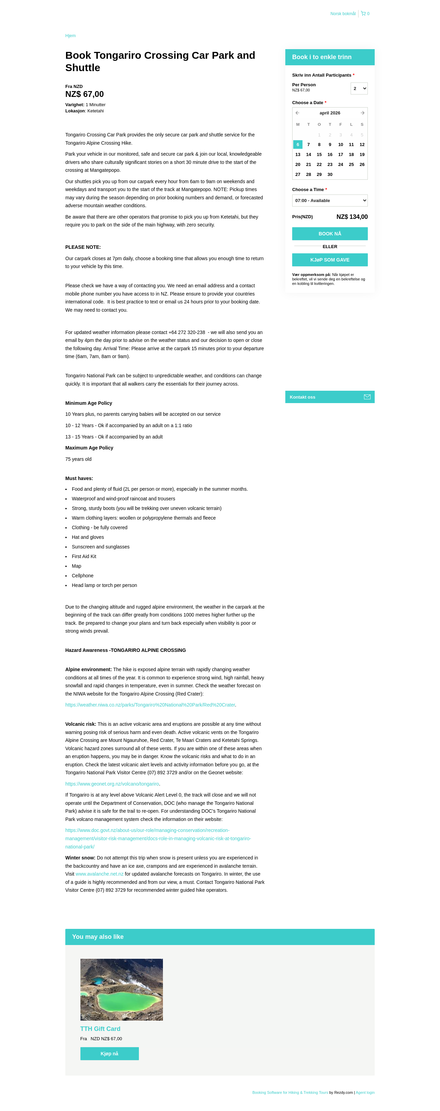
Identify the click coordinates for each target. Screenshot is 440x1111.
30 (330, 174)
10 (340, 144)
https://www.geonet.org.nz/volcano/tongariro (112, 784)
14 (308, 154)
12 (362, 144)
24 (340, 164)
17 (340, 154)
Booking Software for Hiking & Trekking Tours (290, 1092)
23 (330, 164)
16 (330, 154)
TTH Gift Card (100, 1028)
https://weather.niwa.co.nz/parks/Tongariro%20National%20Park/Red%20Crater (150, 705)
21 (308, 164)
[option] (121, 1009)
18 (351, 154)
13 (297, 154)
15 (319, 154)
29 (319, 174)
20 (297, 164)
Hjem (70, 35)
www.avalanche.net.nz (99, 874)
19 (362, 154)
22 (319, 164)
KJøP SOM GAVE (330, 260)
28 (308, 174)
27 (297, 174)
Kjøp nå (109, 1053)
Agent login (365, 1092)
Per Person (312, 87)
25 (351, 164)
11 (351, 144)
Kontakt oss (302, 397)
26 (362, 164)
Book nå (330, 233)
